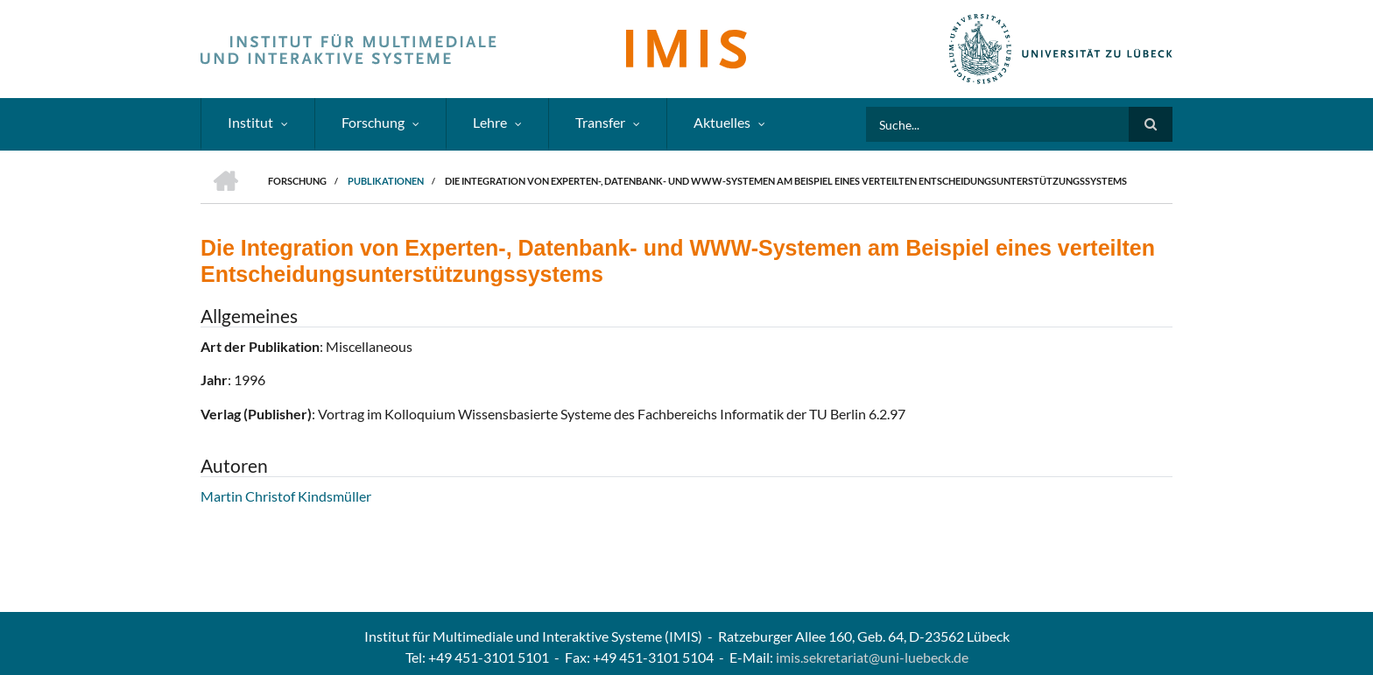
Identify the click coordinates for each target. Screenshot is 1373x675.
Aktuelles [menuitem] (722, 122)
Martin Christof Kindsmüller (286, 496)
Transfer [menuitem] (600, 122)
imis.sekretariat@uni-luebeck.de (872, 657)
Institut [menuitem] (250, 122)
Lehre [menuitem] (490, 122)
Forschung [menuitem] (373, 122)
